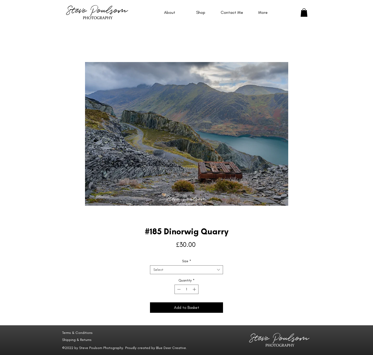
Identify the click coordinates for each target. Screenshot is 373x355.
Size (186, 261)
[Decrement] (178, 289)
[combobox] (186, 269)
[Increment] (195, 289)
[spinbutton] (187, 289)
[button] (304, 12)
